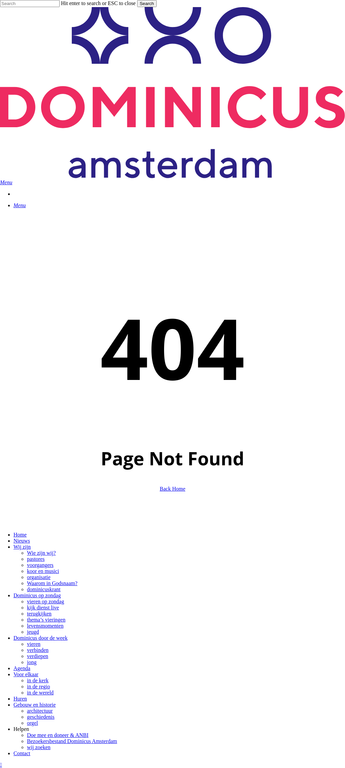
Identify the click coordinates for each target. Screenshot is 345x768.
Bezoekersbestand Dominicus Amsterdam (72, 741)
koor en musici (43, 571)
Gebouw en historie (34, 705)
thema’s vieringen (46, 620)
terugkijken (39, 613)
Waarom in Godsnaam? (52, 583)
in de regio (38, 686)
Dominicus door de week (40, 638)
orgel (32, 723)
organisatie (39, 577)
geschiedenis (41, 717)
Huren (20, 699)
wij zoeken (39, 747)
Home (20, 535)
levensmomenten (45, 626)
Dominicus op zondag (37, 595)
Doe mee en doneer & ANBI (58, 735)
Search (147, 3)
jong (31, 662)
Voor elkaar (25, 674)
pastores (35, 559)
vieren (33, 644)
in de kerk (38, 680)
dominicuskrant (44, 589)
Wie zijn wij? (41, 553)
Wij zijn (22, 547)
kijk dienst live (43, 607)
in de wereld (40, 692)
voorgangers (40, 565)
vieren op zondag (45, 601)
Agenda (21, 668)
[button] (6, 182)
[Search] (30, 3)
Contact (21, 753)
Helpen (21, 729)
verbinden (38, 650)
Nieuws (21, 541)
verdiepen (37, 656)
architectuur (40, 711)
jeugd (33, 632)
